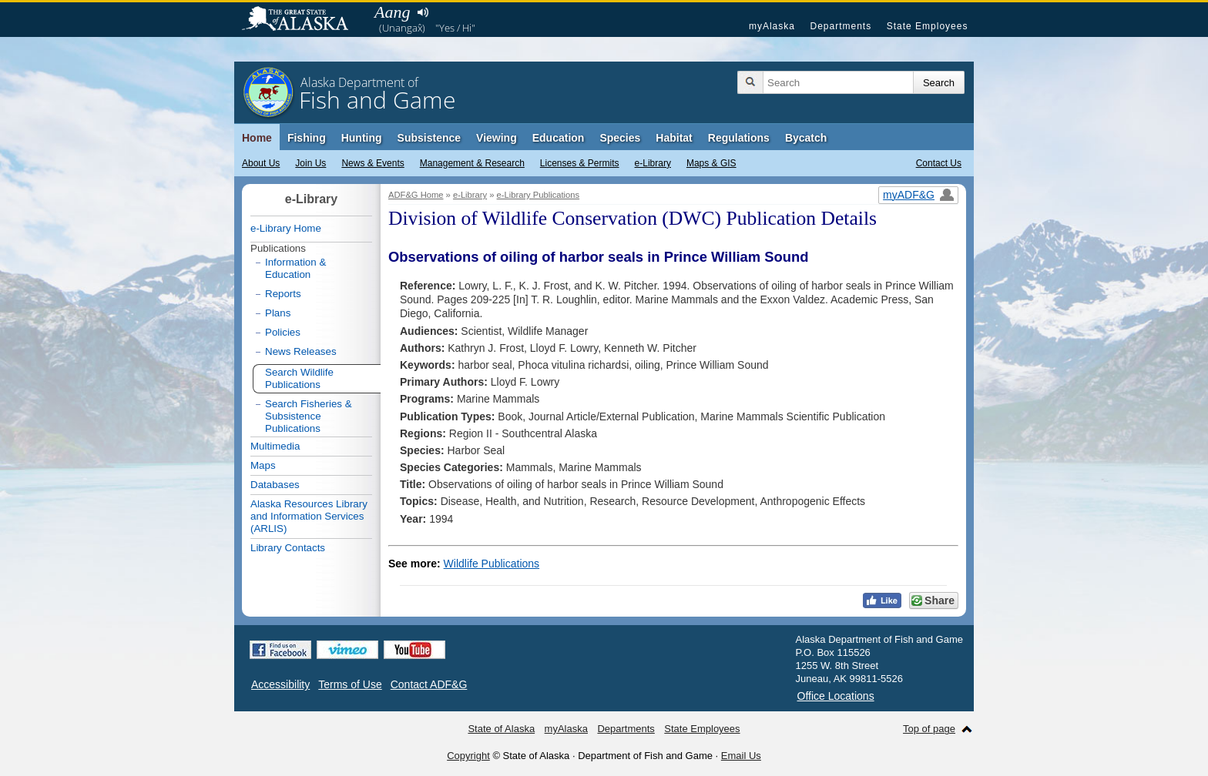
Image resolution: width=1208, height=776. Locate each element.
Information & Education (295, 268)
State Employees (927, 26)
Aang (392, 12)
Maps (263, 465)
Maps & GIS (711, 163)
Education (558, 138)
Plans (277, 313)
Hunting (361, 138)
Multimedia (275, 446)
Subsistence (429, 138)
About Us (261, 163)
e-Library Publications (538, 194)
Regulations (739, 138)
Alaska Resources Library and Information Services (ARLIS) (308, 516)
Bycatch (806, 138)
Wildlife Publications (492, 563)
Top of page (929, 728)
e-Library (653, 163)
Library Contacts (287, 548)
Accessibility (280, 684)
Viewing (496, 138)
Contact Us (938, 163)
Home (257, 138)
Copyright (468, 755)
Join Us (310, 163)
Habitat (674, 138)
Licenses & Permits (579, 163)
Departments (840, 26)
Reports (283, 293)
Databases (275, 484)
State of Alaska (303, 20)
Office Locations (835, 696)
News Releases (301, 351)
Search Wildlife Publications (299, 378)
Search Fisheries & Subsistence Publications (308, 416)
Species (619, 138)
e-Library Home (285, 228)
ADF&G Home (416, 194)
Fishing (306, 138)
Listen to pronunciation (422, 12)
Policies (282, 332)
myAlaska (772, 26)
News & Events (372, 163)
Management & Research (472, 163)
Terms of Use (349, 684)
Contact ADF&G (429, 684)
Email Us (741, 755)
